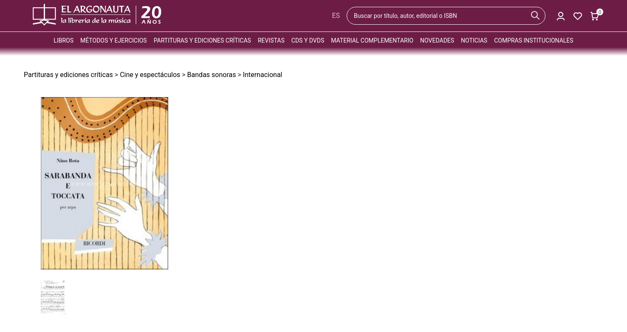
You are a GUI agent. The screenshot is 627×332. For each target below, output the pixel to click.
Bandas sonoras (211, 75)
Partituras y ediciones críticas (202, 40)
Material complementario (372, 40)
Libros (63, 40)
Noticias (474, 40)
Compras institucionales (533, 40)
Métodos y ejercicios (113, 40)
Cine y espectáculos (150, 75)
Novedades (437, 40)
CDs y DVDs (307, 40)
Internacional (262, 75)
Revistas (271, 40)
